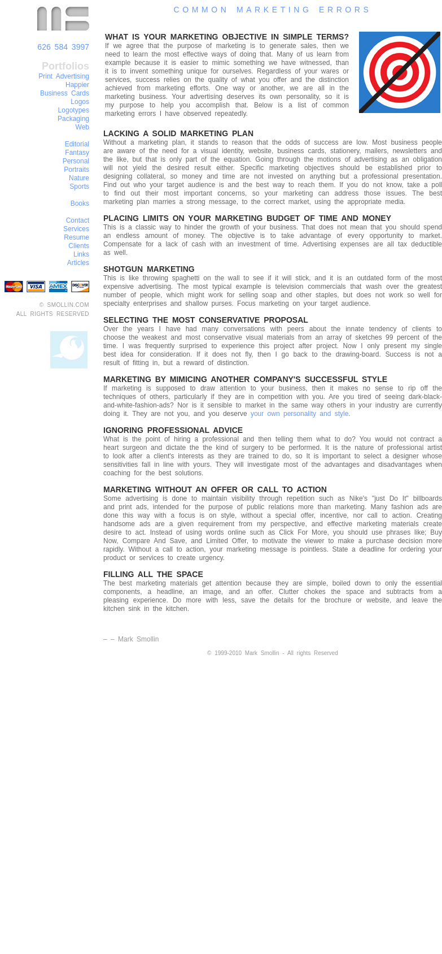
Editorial (77, 144)
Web (82, 127)
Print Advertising (63, 76)
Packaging (73, 119)
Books (80, 203)
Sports (79, 186)
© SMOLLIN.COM (64, 305)
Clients (78, 246)
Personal (76, 161)
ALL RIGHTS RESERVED (52, 314)
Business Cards (64, 93)
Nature (79, 178)
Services (76, 229)
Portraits (76, 170)
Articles (78, 263)
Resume (76, 237)
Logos (80, 102)
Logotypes (73, 110)
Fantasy (77, 153)
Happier (77, 85)
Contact (77, 220)
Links (81, 254)
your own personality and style (299, 414)
